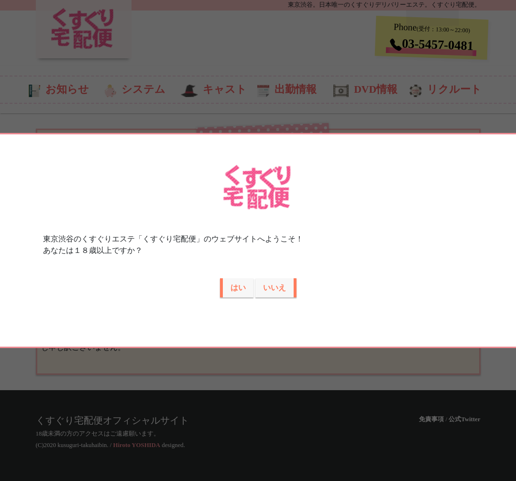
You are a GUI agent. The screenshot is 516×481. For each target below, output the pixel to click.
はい (238, 288)
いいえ (274, 288)
